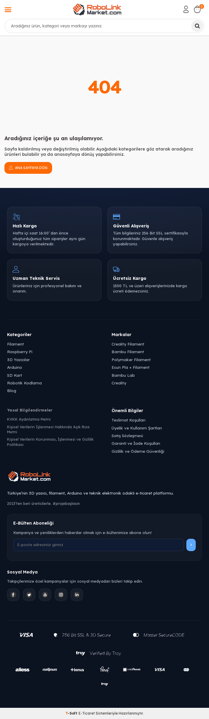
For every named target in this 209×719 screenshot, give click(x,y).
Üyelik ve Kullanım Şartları (137, 427)
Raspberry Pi (19, 351)
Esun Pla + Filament (131, 367)
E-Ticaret (87, 713)
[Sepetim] (197, 9)
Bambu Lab (123, 375)
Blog (11, 390)
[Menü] (8, 10)
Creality (119, 382)
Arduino (14, 367)
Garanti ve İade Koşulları (136, 443)
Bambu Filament (128, 351)
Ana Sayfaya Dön (28, 167)
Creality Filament (128, 343)
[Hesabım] (186, 9)
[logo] (97, 9)
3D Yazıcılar (18, 359)
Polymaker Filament (131, 359)
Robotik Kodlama (24, 382)
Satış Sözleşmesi (127, 435)
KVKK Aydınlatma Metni (29, 419)
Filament (15, 343)
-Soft (72, 713)
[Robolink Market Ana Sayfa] (104, 477)
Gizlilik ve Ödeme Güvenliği (138, 451)
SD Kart (14, 375)
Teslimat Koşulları (128, 419)
